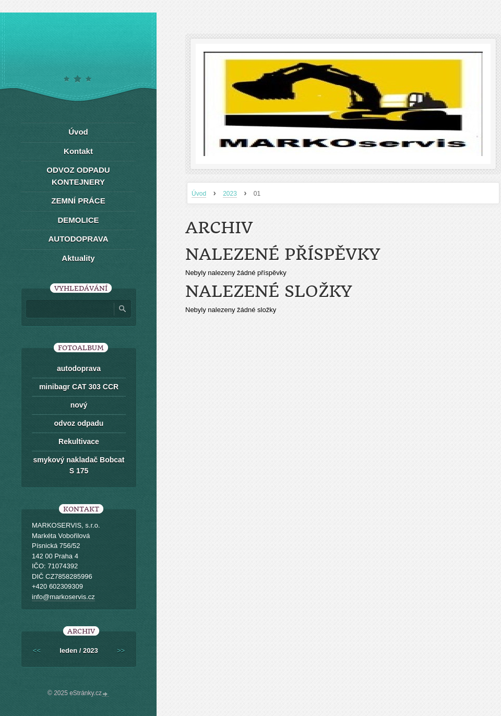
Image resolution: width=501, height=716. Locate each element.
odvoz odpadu (79, 423)
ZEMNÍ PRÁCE (78, 200)
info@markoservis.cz (63, 597)
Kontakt (78, 151)
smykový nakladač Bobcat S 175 (78, 465)
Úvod (199, 193)
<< (37, 650)
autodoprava (79, 368)
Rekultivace (78, 441)
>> (121, 650)
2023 (230, 193)
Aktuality (78, 258)
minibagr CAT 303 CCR (78, 387)
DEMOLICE (78, 220)
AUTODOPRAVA (78, 238)
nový (79, 405)
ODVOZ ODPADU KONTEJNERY (78, 175)
